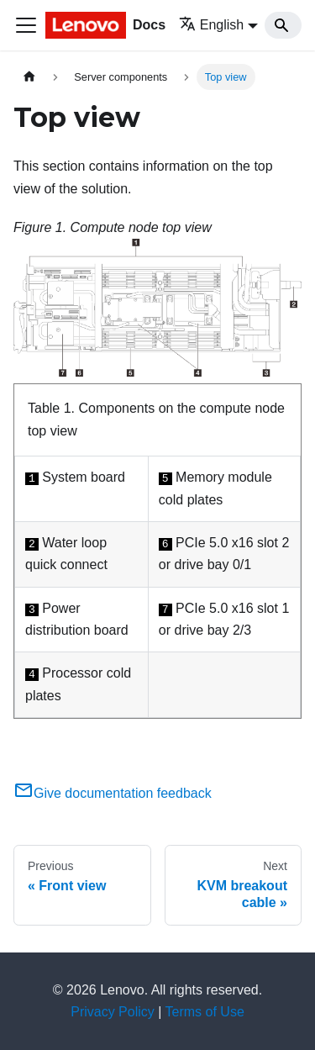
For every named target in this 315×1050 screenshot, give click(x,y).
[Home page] (29, 77)
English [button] (211, 25)
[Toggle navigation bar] (26, 25)
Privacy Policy (113, 1012)
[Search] (283, 25)
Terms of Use (204, 1012)
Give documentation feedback (112, 793)
